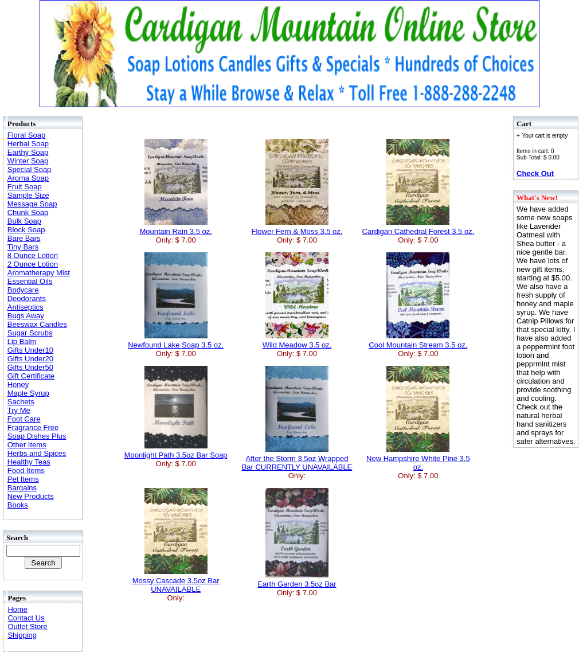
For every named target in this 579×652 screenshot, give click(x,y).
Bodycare (23, 290)
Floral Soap (26, 135)
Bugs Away (25, 315)
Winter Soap (28, 161)
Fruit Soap (24, 186)
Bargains (22, 487)
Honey (18, 384)
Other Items (26, 444)
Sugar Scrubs (30, 333)
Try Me (18, 410)
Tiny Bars (22, 247)
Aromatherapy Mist (38, 272)
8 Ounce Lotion (32, 255)
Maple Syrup (28, 393)
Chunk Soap (28, 212)
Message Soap (32, 204)
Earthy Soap (28, 152)
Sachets (20, 401)
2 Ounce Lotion (32, 264)
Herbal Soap (28, 143)
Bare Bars (24, 238)
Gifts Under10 (30, 350)
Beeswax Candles (37, 324)
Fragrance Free (33, 427)
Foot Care (24, 419)
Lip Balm (22, 341)
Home (17, 609)
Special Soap (29, 169)
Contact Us (25, 618)
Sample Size (28, 195)
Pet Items (23, 479)
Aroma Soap (28, 178)
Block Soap (26, 229)
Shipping (22, 635)
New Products (30, 496)
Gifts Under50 (30, 367)
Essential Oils (30, 281)
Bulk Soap (24, 221)
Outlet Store (27, 626)
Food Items (26, 470)
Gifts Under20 (30, 358)
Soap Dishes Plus (36, 436)
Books (17, 505)
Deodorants (26, 298)
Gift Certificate (30, 376)
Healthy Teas (28, 462)
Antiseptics (25, 307)
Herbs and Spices (36, 453)
